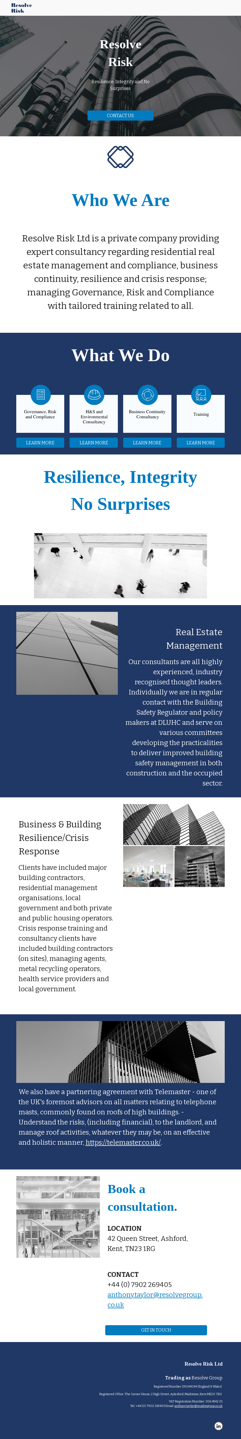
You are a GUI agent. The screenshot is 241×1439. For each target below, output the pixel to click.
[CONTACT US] (120, 115)
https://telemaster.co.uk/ (123, 1142)
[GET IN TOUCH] (155, 1330)
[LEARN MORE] (40, 443)
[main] (120, 52)
